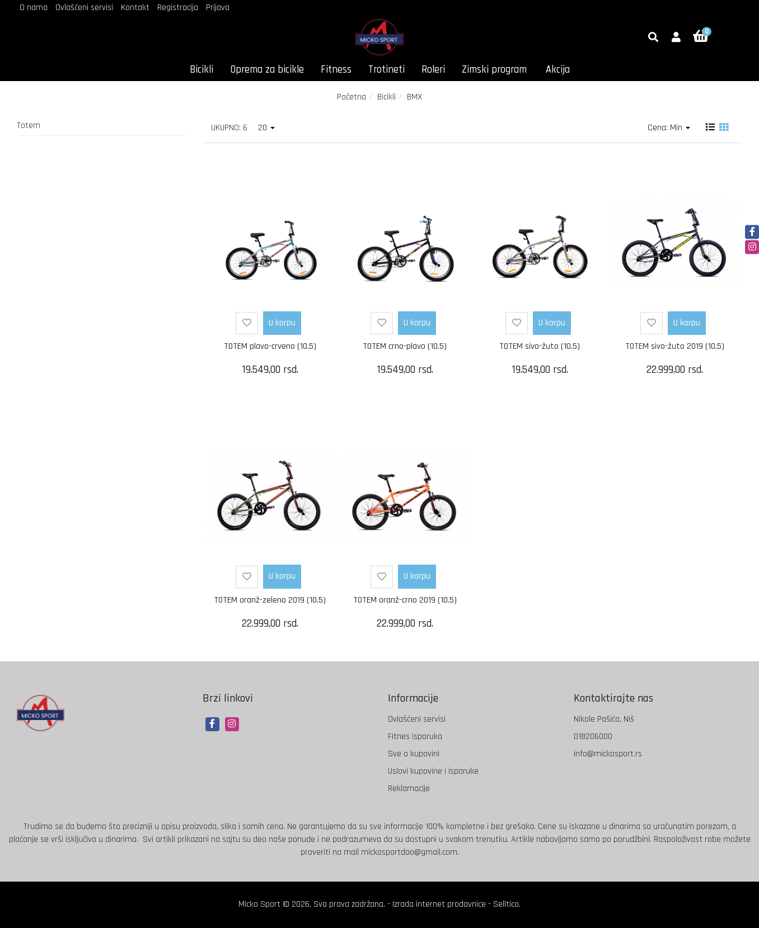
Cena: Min (669, 128)
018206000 (593, 736)
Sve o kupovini (413, 754)
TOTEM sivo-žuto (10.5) (539, 346)
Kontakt (135, 7)
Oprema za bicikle (267, 69)
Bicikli (201, 69)
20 (266, 128)
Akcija (558, 69)
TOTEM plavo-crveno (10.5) (270, 346)
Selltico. (507, 904)
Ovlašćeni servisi (84, 7)
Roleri (433, 69)
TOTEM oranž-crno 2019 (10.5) (405, 600)
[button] (676, 38)
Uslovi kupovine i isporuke (433, 771)
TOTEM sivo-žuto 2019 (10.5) (674, 346)
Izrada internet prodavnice (439, 904)
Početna (351, 97)
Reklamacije (409, 788)
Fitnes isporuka (415, 736)
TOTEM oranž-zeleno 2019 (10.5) (270, 600)
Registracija (177, 7)
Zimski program (494, 69)
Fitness (336, 69)
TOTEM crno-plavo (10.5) (405, 346)
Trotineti (386, 69)
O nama (34, 7)
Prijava (217, 7)
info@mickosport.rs (608, 754)
